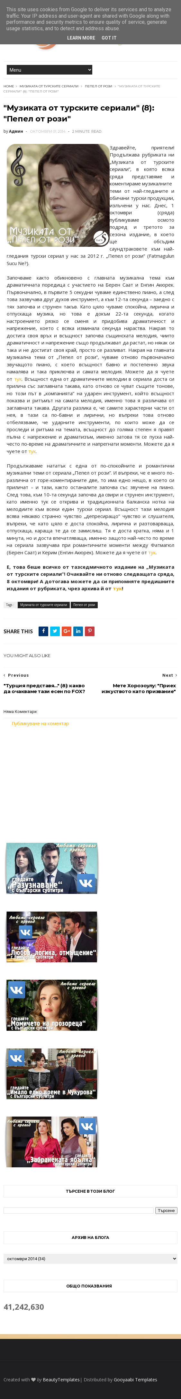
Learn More (81, 37)
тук (18, 379)
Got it (109, 37)
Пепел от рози (98, 86)
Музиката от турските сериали (49, 86)
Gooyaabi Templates (135, 1380)
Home (9, 86)
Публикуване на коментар (40, 723)
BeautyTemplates (61, 1380)
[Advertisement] (90, 781)
